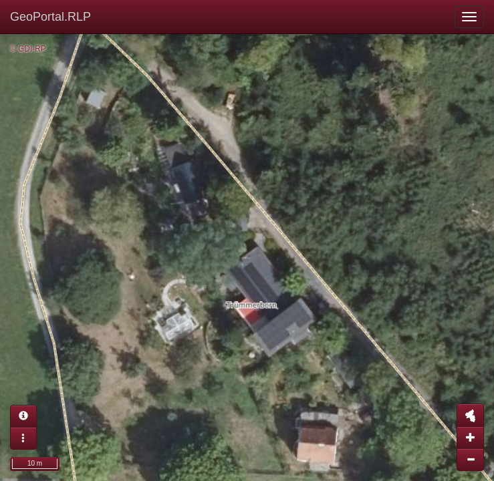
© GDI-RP (28, 48)
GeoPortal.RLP (50, 16)
